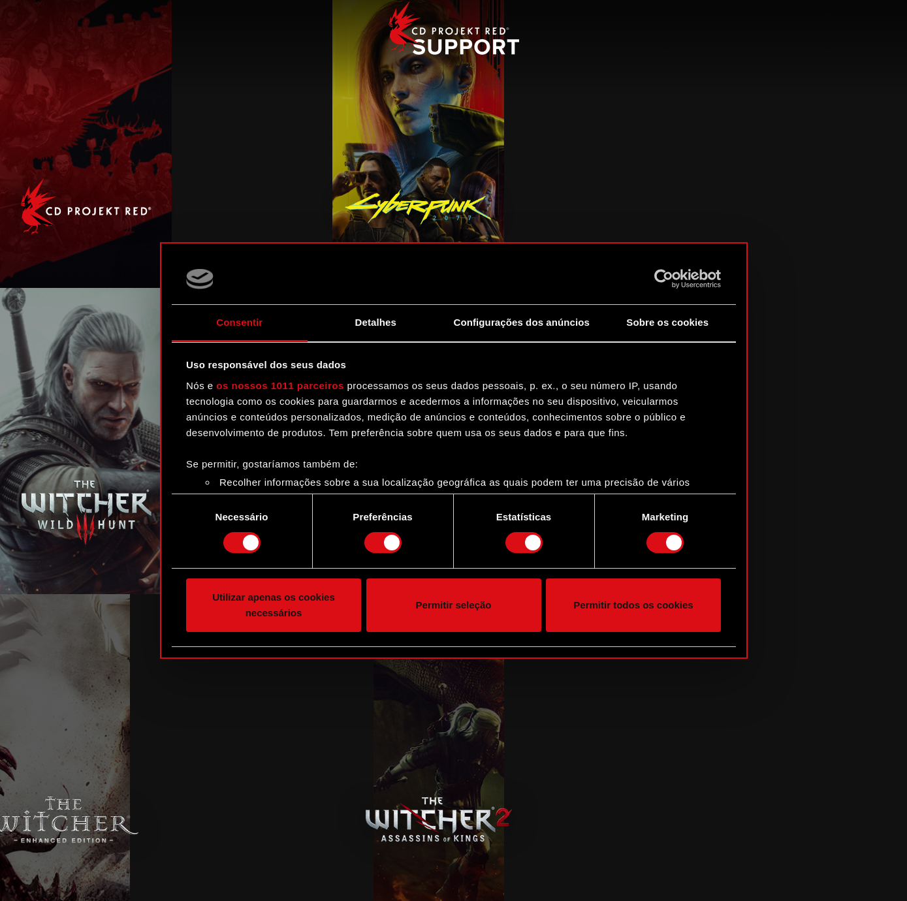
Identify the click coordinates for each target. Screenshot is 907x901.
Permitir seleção (454, 604)
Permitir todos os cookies (633, 604)
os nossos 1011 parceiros (279, 385)
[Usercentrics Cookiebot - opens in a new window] (664, 279)
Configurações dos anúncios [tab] (522, 322)
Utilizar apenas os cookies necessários (273, 605)
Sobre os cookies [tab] (667, 322)
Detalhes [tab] (375, 322)
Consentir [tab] (239, 322)
